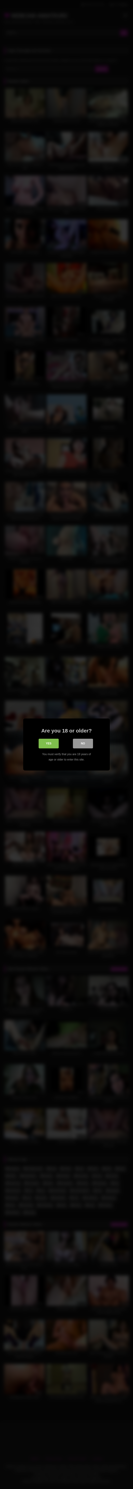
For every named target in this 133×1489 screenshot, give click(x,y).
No (83, 743)
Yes (48, 743)
